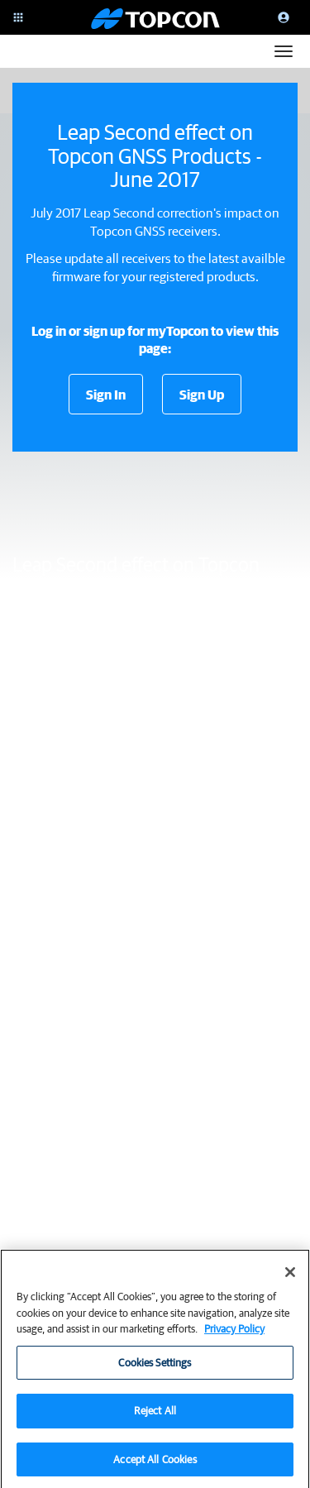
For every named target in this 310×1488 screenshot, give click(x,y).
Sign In (106, 394)
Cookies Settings (154, 1368)
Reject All (155, 1416)
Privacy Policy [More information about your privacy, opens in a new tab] (234, 1334)
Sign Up (201, 394)
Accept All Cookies (154, 1465)
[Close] (290, 1278)
